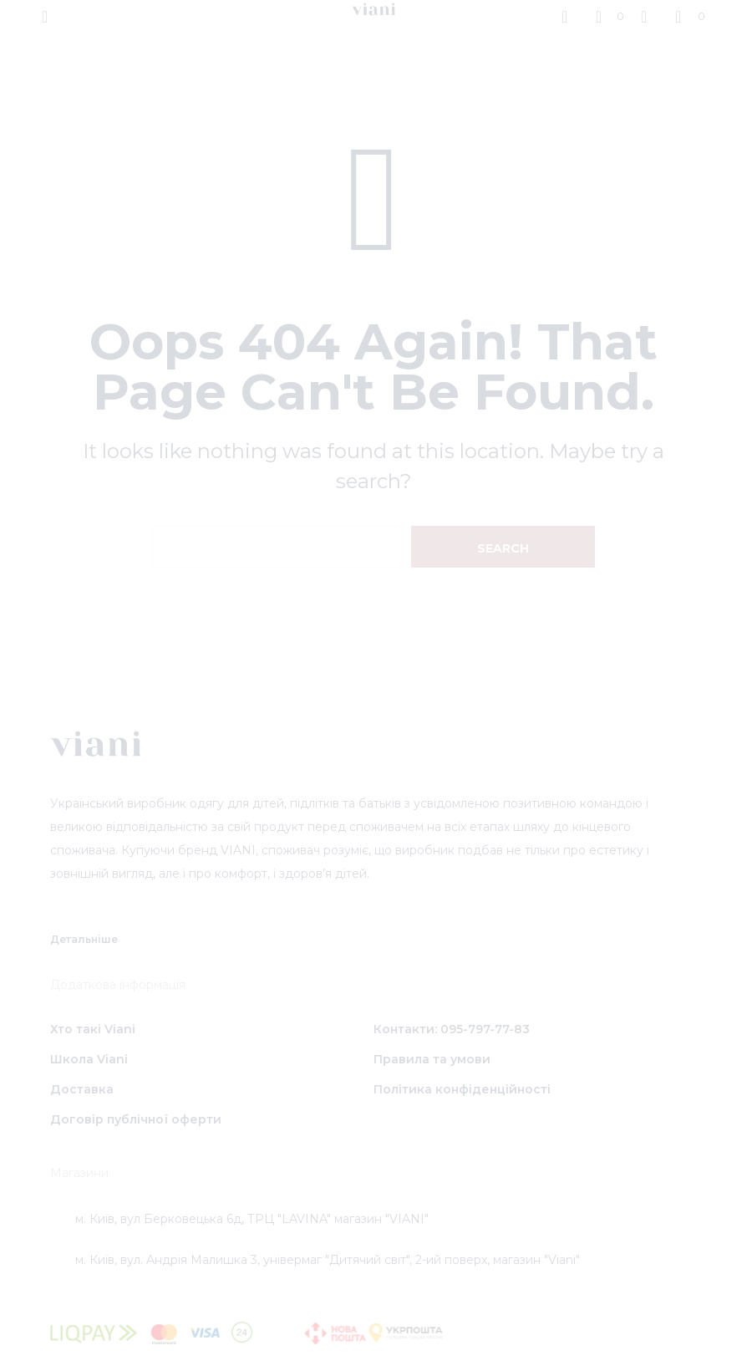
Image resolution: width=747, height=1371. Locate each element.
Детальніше (84, 939)
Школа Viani (89, 1059)
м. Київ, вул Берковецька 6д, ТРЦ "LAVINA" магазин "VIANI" (252, 1218)
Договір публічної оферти (135, 1119)
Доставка (82, 1089)
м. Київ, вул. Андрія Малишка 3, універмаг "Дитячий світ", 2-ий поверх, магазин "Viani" (327, 1259)
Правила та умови (432, 1059)
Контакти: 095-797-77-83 (452, 1029)
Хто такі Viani (92, 1029)
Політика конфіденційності (462, 1089)
